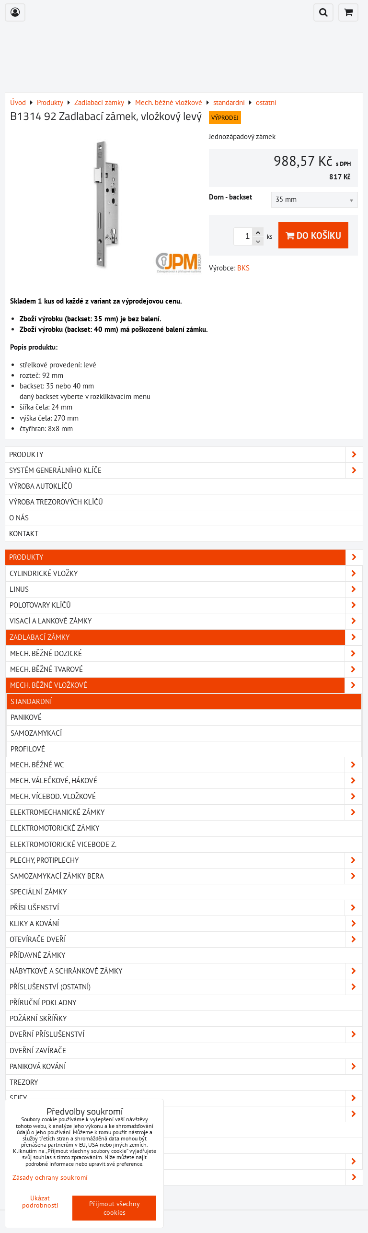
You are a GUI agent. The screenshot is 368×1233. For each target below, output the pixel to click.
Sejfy (186, 1098)
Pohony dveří (34, 1145)
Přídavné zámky (37, 955)
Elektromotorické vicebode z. (63, 844)
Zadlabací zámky (186, 637)
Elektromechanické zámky (186, 812)
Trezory (24, 1082)
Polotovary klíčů (186, 605)
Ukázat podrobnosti (40, 1202)
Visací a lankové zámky (186, 621)
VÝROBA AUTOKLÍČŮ (40, 486)
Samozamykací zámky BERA (186, 876)
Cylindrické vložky (186, 573)
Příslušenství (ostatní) (186, 987)
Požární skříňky (38, 1018)
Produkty (186, 557)
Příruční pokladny (43, 1002)
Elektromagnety (39, 1129)
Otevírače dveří (186, 939)
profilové (28, 748)
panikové (26, 717)
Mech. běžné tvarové (186, 669)
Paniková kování (186, 1066)
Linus (186, 589)
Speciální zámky (38, 891)
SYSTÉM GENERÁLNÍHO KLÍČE (186, 470)
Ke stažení (186, 1177)
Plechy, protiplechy (186, 860)
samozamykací (36, 733)
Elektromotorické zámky (54, 828)
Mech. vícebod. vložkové (186, 796)
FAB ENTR (186, 1161)
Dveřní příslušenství (186, 1034)
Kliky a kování (186, 923)
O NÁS (19, 517)
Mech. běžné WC (186, 765)
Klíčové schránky (186, 1114)
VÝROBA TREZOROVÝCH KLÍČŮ (56, 501)
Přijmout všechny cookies (114, 1208)
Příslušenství (186, 908)
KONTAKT (23, 533)
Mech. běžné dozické (186, 653)
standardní (31, 701)
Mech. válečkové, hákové (186, 780)
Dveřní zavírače (38, 1050)
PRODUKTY (186, 454)
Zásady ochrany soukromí (50, 1177)
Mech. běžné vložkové (186, 685)
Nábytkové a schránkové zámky (186, 971)
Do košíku (313, 235)
